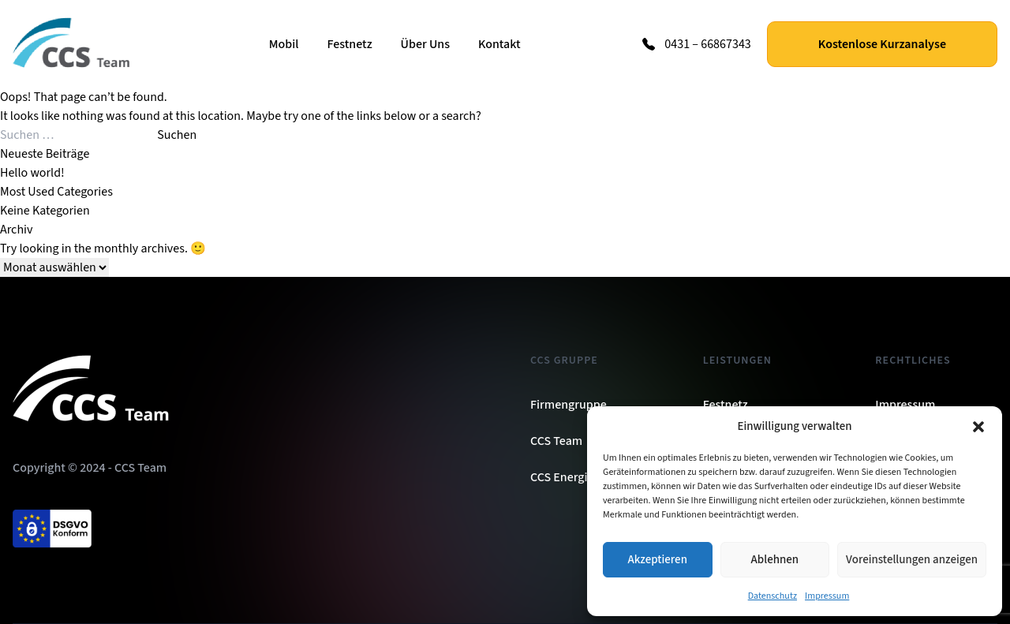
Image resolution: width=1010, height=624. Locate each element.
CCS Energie (562, 477)
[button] (978, 427)
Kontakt (499, 44)
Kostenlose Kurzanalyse (882, 44)
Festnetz (349, 44)
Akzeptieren (657, 559)
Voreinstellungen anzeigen (912, 559)
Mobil (284, 44)
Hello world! (32, 172)
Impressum (827, 596)
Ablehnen (775, 559)
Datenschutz (772, 596)
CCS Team (556, 441)
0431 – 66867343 (707, 44)
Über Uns (425, 44)
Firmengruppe (568, 404)
